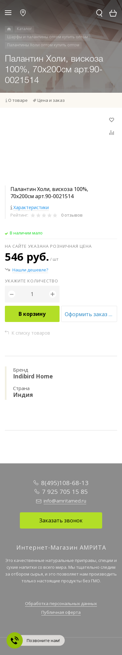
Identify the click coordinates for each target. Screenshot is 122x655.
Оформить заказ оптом (91, 314)
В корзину (32, 313)
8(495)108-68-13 (64, 483)
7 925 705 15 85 (65, 491)
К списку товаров (30, 333)
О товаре (18, 100)
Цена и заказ (51, 100)
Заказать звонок (61, 520)
